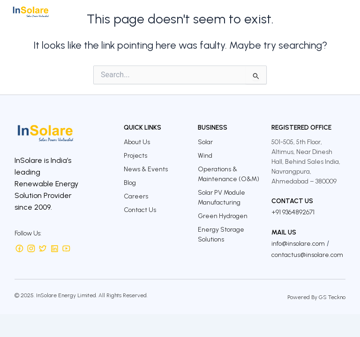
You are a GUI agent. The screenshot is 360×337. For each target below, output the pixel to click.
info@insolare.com (298, 244)
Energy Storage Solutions (221, 234)
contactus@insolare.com (307, 255)
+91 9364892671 (293, 212)
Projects (135, 156)
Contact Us (140, 210)
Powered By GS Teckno (316, 297)
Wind (205, 156)
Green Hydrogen (223, 216)
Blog (130, 183)
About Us (137, 142)
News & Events (146, 169)
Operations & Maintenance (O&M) (228, 174)
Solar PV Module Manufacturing (221, 197)
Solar (205, 142)
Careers (136, 196)
